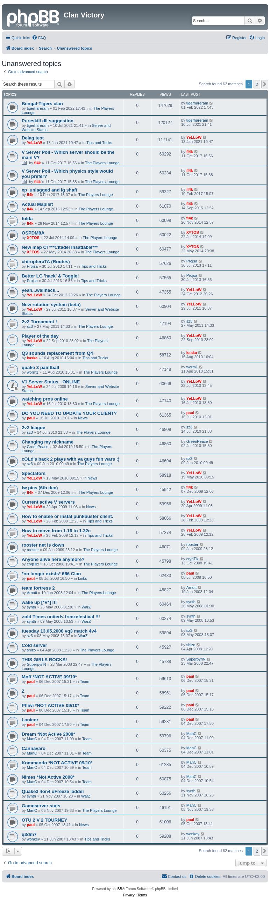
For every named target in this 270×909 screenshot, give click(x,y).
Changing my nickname (47, 442)
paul (31, 418)
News (83, 418)
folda (27, 218)
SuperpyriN (36, 664)
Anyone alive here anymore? (53, 559)
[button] (264, 84)
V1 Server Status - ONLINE (51, 381)
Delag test (33, 137)
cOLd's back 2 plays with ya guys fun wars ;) (70, 459)
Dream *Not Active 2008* (48, 734)
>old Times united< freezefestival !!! (61, 616)
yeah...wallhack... (40, 290)
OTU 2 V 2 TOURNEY (44, 820)
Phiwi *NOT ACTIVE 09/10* (50, 705)
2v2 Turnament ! (39, 321)
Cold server (34, 645)
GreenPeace (38, 447)
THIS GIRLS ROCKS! (44, 659)
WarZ (86, 607)
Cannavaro (33, 748)
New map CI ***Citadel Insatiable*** (60, 247)
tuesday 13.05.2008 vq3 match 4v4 (59, 631)
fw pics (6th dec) (40, 487)
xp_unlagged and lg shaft (49, 190)
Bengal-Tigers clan (42, 103)
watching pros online (45, 399)
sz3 (30, 326)
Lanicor (30, 719)
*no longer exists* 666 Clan (51, 573)
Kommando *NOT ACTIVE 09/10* (57, 762)
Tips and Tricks (99, 142)
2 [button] (257, 84)
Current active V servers (48, 502)
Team (84, 681)
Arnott (32, 593)
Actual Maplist (37, 204)
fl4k (37, 163)
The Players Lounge (102, 163)
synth (31, 607)
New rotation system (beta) (51, 304)
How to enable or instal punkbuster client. (67, 516)
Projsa (32, 266)
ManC (32, 739)
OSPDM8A (33, 233)
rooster (33, 550)
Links (82, 578)
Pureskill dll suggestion (47, 120)
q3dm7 (29, 834)
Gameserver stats (41, 805)
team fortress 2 (38, 588)
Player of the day (40, 336)
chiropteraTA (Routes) (46, 261)
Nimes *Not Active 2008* (48, 777)
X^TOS (33, 238)
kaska (32, 358)
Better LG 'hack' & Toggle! (50, 276)
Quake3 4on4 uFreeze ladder (53, 791)
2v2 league (33, 427)
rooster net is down (43, 545)
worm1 (32, 372)
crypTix (33, 564)
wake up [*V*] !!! (39, 602)
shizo (31, 650)
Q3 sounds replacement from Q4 (57, 353)
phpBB (117, 889)
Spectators (33, 473)
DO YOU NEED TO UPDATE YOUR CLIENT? (69, 413)
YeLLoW (34, 142)
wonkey (33, 839)
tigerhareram (38, 108)
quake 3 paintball (40, 367)
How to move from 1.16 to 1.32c (56, 530)
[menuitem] (39, 38)
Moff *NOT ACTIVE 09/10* (49, 676)
